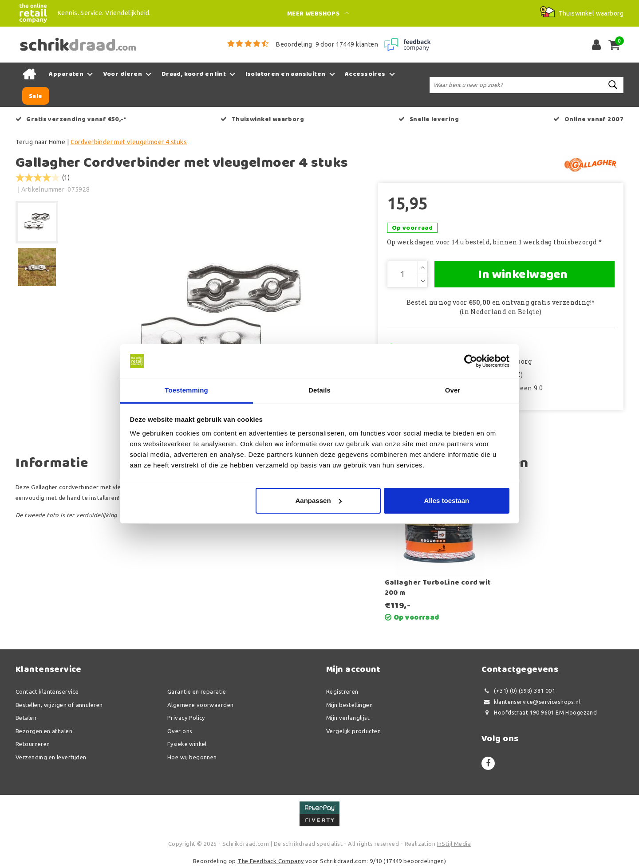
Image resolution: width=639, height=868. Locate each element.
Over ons (179, 731)
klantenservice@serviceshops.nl (530, 702)
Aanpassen (319, 500)
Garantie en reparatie (196, 691)
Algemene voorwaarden (200, 705)
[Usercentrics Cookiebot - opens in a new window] (470, 361)
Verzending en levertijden (51, 757)
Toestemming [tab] (186, 390)
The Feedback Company (270, 861)
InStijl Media (454, 844)
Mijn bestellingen (349, 705)
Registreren (342, 691)
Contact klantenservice (47, 691)
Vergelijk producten (353, 731)
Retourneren (33, 744)
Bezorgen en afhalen (44, 731)
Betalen (26, 718)
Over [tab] (453, 390)
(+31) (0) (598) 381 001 (518, 690)
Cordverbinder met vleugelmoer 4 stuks (129, 141)
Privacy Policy (186, 718)
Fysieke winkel (187, 744)
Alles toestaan (446, 500)
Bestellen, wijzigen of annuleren (59, 705)
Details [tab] (319, 390)
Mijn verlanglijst (348, 718)
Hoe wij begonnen (192, 757)
